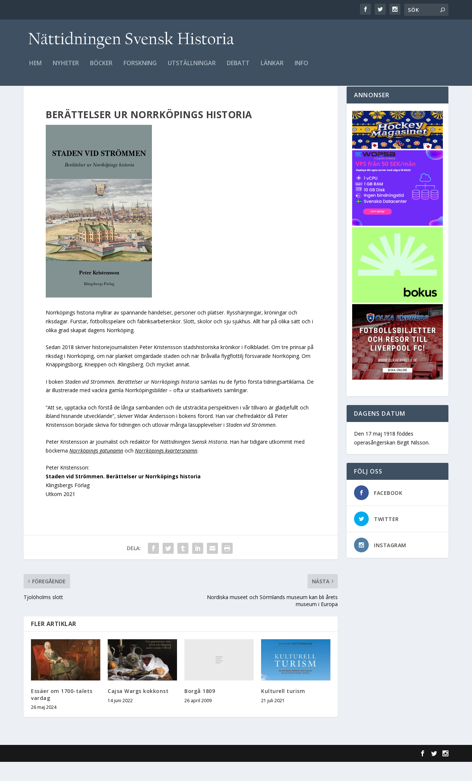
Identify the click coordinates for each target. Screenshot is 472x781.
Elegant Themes (74, 772)
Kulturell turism (283, 710)
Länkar (272, 68)
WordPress (143, 772)
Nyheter (66, 68)
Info (301, 68)
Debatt (238, 68)
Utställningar (192, 68)
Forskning (140, 68)
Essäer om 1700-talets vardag (62, 713)
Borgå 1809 (199, 710)
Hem (35, 68)
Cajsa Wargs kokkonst (138, 710)
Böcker (101, 68)
